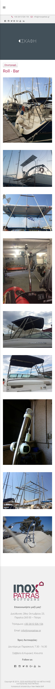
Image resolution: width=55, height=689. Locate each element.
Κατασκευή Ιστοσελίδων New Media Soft (27, 686)
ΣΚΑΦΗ (28, 41)
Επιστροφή (10, 65)
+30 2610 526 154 (21, 17)
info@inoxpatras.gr (41, 17)
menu (4, 7)
